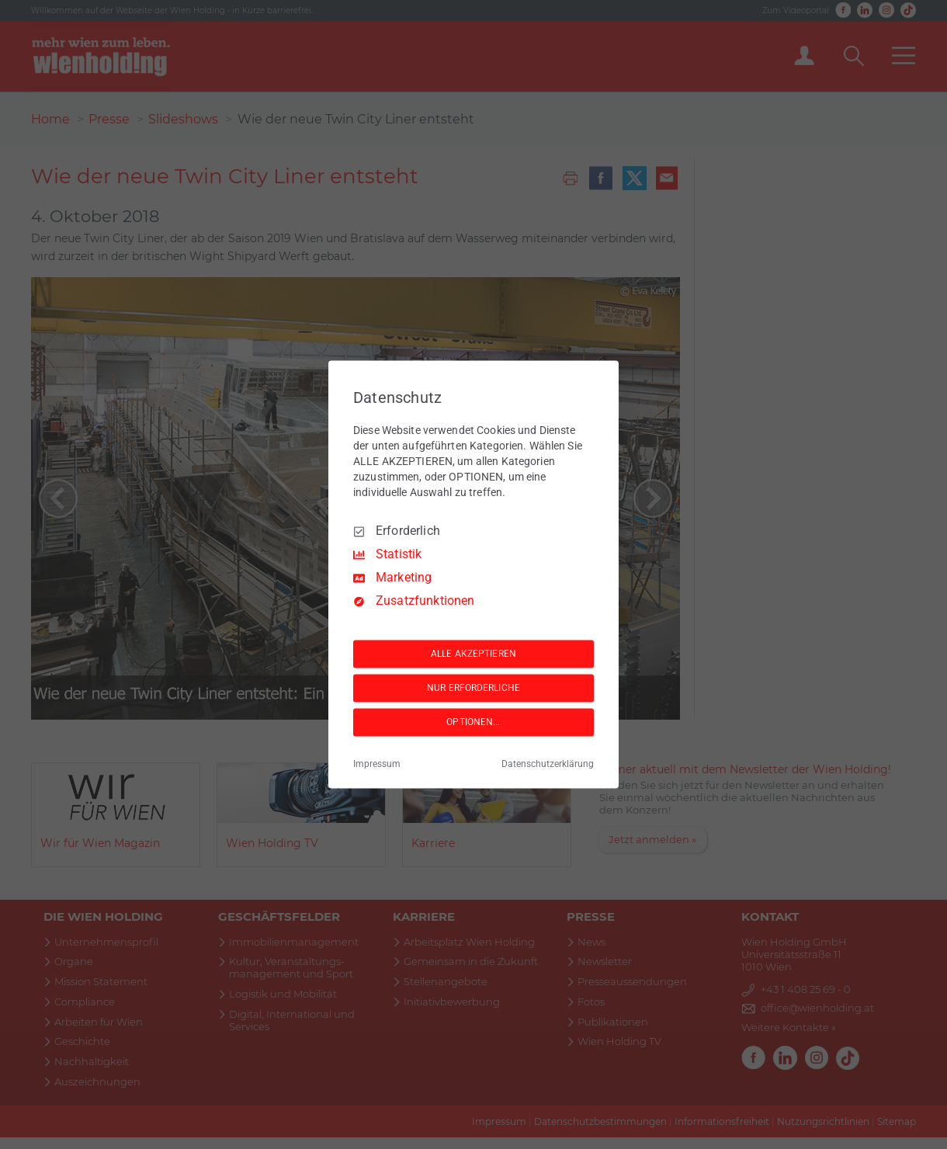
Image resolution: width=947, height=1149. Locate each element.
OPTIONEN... (473, 722)
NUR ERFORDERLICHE (473, 687)
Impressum (377, 764)
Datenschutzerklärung (547, 764)
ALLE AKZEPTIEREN (473, 653)
